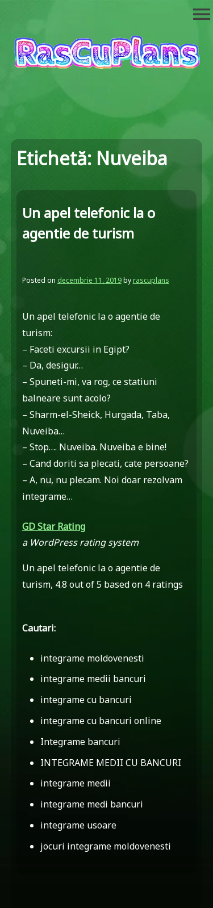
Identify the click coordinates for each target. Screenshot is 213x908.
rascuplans (151, 280)
